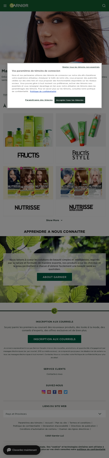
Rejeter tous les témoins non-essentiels (81, 67)
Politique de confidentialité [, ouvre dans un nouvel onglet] (43, 91)
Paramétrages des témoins (39, 100)
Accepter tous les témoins (69, 100)
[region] (54, 85)
